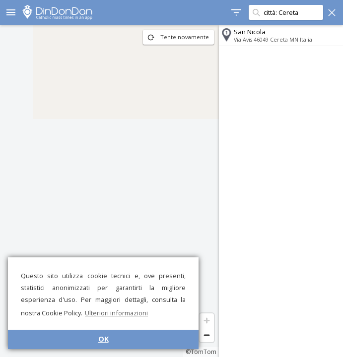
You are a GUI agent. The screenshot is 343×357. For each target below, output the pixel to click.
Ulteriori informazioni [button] (116, 312)
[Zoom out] (207, 335)
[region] (109, 191)
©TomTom (201, 352)
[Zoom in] (207, 320)
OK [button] (103, 339)
